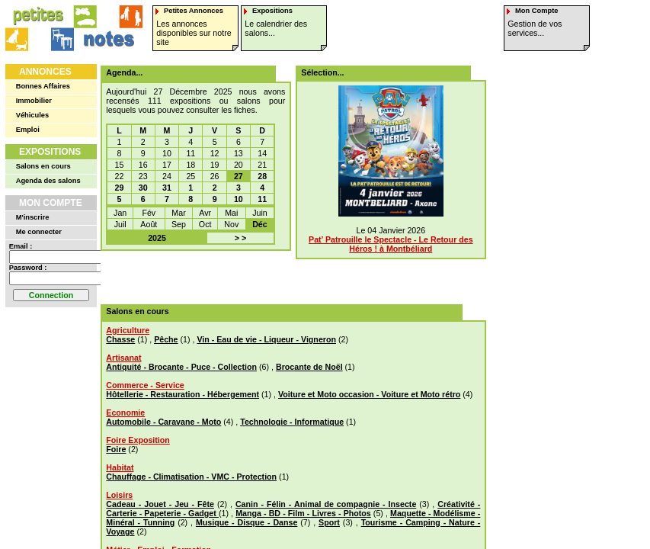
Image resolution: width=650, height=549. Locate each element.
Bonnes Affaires (43, 86)
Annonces (45, 71)
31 (166, 187)
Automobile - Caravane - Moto (163, 421)
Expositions (50, 151)
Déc (259, 224)
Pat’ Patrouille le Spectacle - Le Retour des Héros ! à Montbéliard (391, 244)
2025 (157, 237)
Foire (116, 449)
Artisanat (123, 357)
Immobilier (34, 100)
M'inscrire (33, 217)
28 (262, 176)
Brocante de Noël (309, 366)
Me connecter (39, 232)
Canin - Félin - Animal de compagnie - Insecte (325, 504)
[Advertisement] (288, 277)
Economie (125, 412)
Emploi (28, 129)
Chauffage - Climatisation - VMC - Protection (191, 476)
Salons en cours (43, 166)
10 (238, 199)
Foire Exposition (137, 440)
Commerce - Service (145, 385)
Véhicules (33, 115)
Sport (329, 522)
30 (143, 187)
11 (262, 199)
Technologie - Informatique (292, 421)
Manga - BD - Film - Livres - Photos (303, 513)
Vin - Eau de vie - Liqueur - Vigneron (266, 339)
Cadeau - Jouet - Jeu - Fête (160, 504)
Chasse (120, 339)
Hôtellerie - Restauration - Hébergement (182, 394)
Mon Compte (50, 202)
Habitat (119, 467)
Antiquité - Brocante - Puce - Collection (181, 366)
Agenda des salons (48, 181)
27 (238, 176)
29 (119, 187)
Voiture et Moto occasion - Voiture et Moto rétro (369, 394)
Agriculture (127, 330)
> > (240, 237)
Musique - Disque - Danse (246, 522)
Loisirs (119, 494)
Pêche (166, 339)
